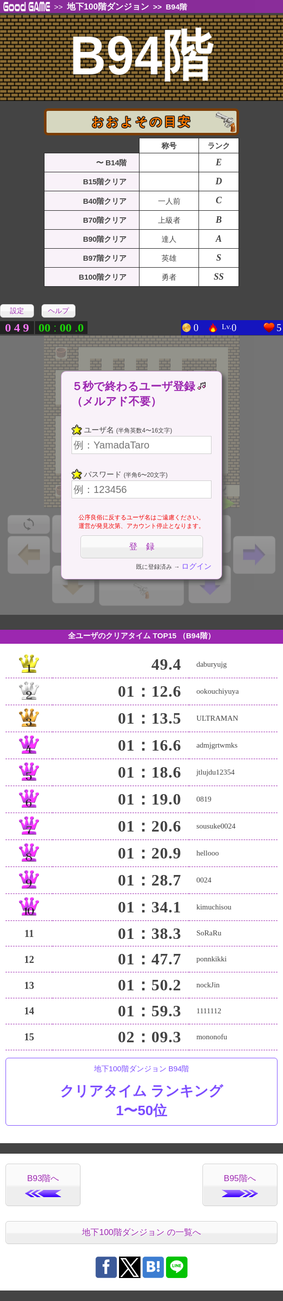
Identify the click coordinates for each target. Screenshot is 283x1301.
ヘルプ (58, 311)
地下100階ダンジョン (108, 6)
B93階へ (43, 1185)
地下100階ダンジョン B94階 (141, 1092)
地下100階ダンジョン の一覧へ (141, 1232)
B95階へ (240, 1185)
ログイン (197, 566)
